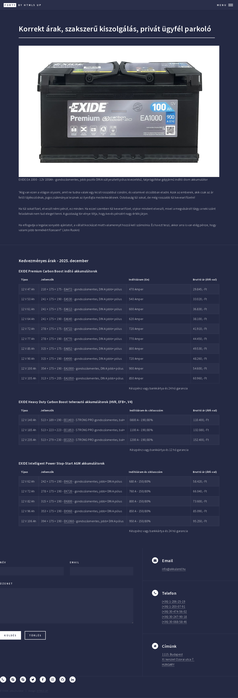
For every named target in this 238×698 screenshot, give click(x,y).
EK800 (68, 501)
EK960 (68, 511)
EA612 (68, 309)
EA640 (68, 319)
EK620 (68, 481)
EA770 (68, 339)
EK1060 (69, 521)
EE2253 (68, 440)
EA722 (68, 329)
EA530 (68, 299)
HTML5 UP (42, 690)
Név (3, 562)
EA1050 (69, 378)
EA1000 (69, 368)
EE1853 (68, 430)
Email (74, 562)
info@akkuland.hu (174, 569)
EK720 (68, 491)
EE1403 (68, 420)
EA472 (68, 289)
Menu (222, 5)
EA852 (68, 348)
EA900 (68, 358)
